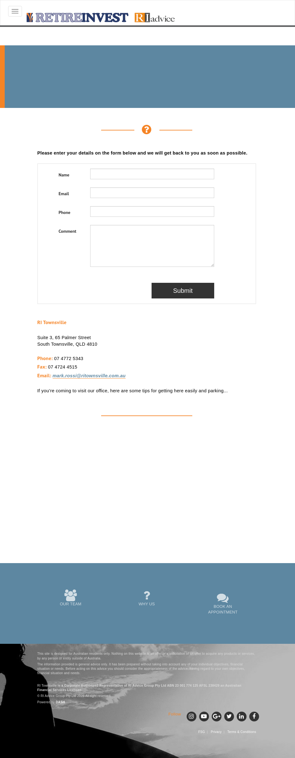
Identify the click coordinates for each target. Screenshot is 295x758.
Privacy (216, 732)
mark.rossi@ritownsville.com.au (89, 375)
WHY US (146, 597)
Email (64, 193)
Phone (64, 212)
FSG (201, 732)
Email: (44, 375)
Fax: (42, 367)
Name (64, 175)
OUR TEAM (70, 597)
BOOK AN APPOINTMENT (223, 603)
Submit (183, 290)
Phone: (45, 358)
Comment (67, 231)
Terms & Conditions (241, 732)
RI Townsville (52, 322)
